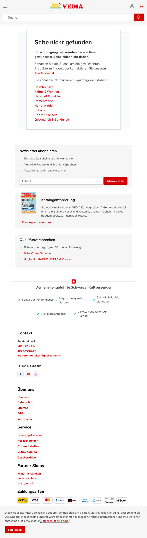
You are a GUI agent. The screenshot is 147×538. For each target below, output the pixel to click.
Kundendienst (44, 73)
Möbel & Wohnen (46, 91)
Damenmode (43, 101)
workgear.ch (25, 483)
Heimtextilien (43, 87)
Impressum (24, 419)
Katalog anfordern (36, 222)
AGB (20, 413)
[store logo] (66, 6)
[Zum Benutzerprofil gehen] (133, 5)
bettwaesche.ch (27, 478)
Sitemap (22, 407)
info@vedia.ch (26, 350)
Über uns (23, 397)
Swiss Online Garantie (37, 253)
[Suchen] (139, 17)
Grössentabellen (28, 446)
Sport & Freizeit (45, 115)
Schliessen (15, 529)
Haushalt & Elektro (47, 96)
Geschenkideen (27, 457)
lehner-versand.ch (29, 473)
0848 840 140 (26, 346)
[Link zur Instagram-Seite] (36, 374)
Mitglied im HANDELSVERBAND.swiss (47, 259)
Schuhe (39, 110)
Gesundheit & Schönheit (51, 119)
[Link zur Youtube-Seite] (29, 374)
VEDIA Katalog (27, 452)
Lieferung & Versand (30, 435)
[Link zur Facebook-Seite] (21, 374)
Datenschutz (25, 402)
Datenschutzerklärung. (54, 521)
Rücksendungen (27, 440)
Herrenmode (43, 105)
